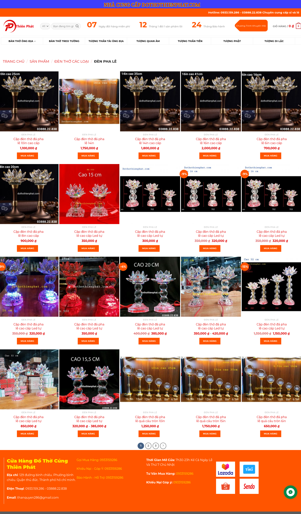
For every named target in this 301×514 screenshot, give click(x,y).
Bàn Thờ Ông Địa (22, 41)
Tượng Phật (232, 41)
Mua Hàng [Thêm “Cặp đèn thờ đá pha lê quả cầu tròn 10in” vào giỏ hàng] (149, 433)
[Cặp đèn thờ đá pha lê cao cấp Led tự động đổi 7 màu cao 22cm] (211, 287)
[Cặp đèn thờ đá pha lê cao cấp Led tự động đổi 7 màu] (89, 194)
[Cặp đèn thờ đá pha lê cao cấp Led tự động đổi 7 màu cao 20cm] (150, 287)
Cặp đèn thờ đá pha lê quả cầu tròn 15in (211, 419)
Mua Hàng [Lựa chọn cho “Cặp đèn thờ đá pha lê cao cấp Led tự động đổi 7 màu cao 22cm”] (210, 341)
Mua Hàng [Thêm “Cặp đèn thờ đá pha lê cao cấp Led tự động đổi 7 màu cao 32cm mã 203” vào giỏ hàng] (270, 341)
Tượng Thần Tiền (190, 41)
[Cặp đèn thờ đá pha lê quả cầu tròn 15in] (211, 379)
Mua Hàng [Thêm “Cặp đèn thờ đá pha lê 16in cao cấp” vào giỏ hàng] (210, 155)
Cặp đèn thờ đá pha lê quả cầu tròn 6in (272, 419)
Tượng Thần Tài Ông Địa (106, 41)
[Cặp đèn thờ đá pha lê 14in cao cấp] (150, 101)
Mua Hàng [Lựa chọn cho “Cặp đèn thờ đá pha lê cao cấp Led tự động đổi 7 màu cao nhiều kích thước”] (88, 433)
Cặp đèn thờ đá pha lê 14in (89, 141)
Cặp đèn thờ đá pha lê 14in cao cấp (150, 141)
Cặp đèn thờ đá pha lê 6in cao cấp (272, 141)
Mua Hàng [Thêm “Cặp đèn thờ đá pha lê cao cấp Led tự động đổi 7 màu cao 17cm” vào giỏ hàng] (88, 341)
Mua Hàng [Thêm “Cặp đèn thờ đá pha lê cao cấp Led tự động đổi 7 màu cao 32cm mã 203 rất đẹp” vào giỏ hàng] (27, 433)
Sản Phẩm (39, 61)
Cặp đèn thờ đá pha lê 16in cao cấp (211, 141)
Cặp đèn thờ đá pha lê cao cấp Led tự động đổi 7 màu (89, 236)
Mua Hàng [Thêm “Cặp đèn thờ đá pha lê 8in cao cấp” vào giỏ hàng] (27, 248)
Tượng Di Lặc (274, 41)
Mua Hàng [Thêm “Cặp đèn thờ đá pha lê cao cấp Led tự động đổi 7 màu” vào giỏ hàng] (88, 248)
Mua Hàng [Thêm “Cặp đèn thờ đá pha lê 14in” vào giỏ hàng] (88, 155)
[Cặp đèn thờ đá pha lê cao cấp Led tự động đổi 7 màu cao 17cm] (89, 287)
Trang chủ (14, 61)
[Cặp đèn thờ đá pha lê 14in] (89, 101)
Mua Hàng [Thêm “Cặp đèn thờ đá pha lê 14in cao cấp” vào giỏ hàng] (149, 155)
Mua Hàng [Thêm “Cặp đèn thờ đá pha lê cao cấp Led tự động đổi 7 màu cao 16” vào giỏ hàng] (210, 248)
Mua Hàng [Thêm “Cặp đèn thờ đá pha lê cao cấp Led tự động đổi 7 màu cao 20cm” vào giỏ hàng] (149, 341)
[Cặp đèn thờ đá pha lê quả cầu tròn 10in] (150, 379)
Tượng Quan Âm (148, 41)
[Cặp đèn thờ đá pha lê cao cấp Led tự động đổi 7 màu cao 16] (211, 194)
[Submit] (77, 26)
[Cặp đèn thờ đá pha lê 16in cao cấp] (211, 101)
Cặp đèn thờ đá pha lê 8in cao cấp (28, 234)
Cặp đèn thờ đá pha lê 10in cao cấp (28, 141)
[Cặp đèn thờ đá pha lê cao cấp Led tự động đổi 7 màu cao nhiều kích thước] (89, 379)
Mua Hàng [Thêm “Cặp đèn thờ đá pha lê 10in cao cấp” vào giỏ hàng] (27, 155)
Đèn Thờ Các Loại (71, 61)
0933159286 (184, 473)
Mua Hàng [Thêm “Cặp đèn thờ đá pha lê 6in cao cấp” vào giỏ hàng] (270, 155)
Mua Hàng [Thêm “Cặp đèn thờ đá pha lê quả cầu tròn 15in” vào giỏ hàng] (210, 433)
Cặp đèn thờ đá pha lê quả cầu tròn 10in (150, 419)
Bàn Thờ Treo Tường (64, 41)
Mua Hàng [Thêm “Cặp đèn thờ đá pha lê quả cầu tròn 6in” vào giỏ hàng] (270, 433)
